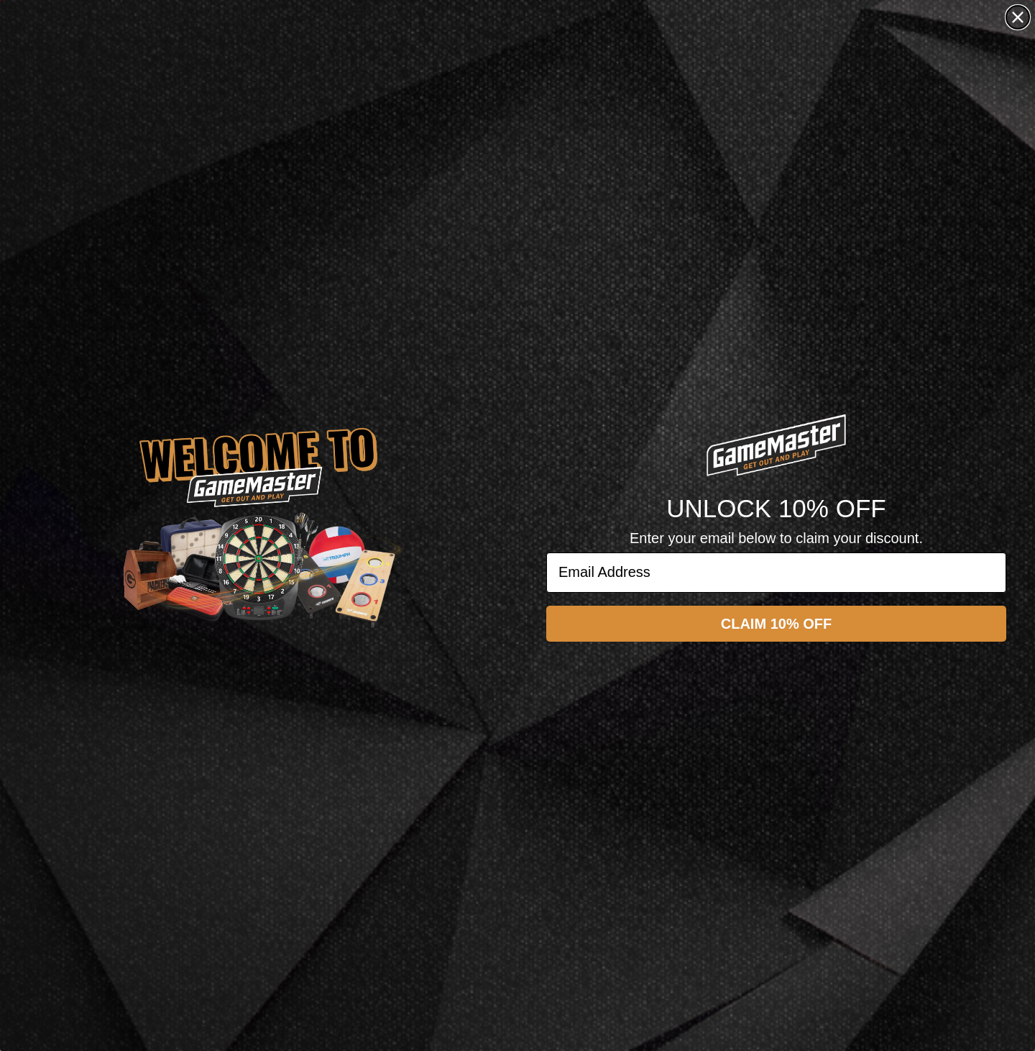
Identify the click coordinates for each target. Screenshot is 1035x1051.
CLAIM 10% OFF (776, 624)
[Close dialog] (1017, 17)
